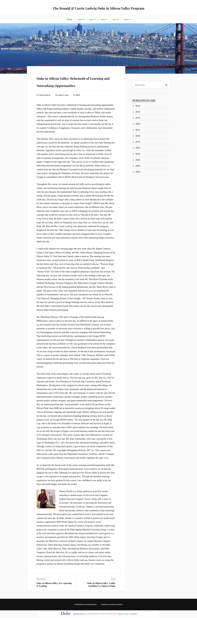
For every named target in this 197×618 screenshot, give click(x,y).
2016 (137, 124)
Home (69, 19)
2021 (80, 102)
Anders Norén (116, 612)
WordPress (91, 612)
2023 (114, 19)
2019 (137, 142)
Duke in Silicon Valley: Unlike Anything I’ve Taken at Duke (101, 591)
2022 (126, 19)
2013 (137, 106)
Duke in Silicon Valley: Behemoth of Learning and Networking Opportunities (71, 85)
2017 (137, 130)
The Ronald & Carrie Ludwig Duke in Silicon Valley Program (99, 7)
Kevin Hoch (45, 102)
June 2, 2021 (65, 102)
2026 (80, 19)
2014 (137, 112)
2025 (91, 19)
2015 (137, 117)
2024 (103, 19)
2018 (137, 135)
